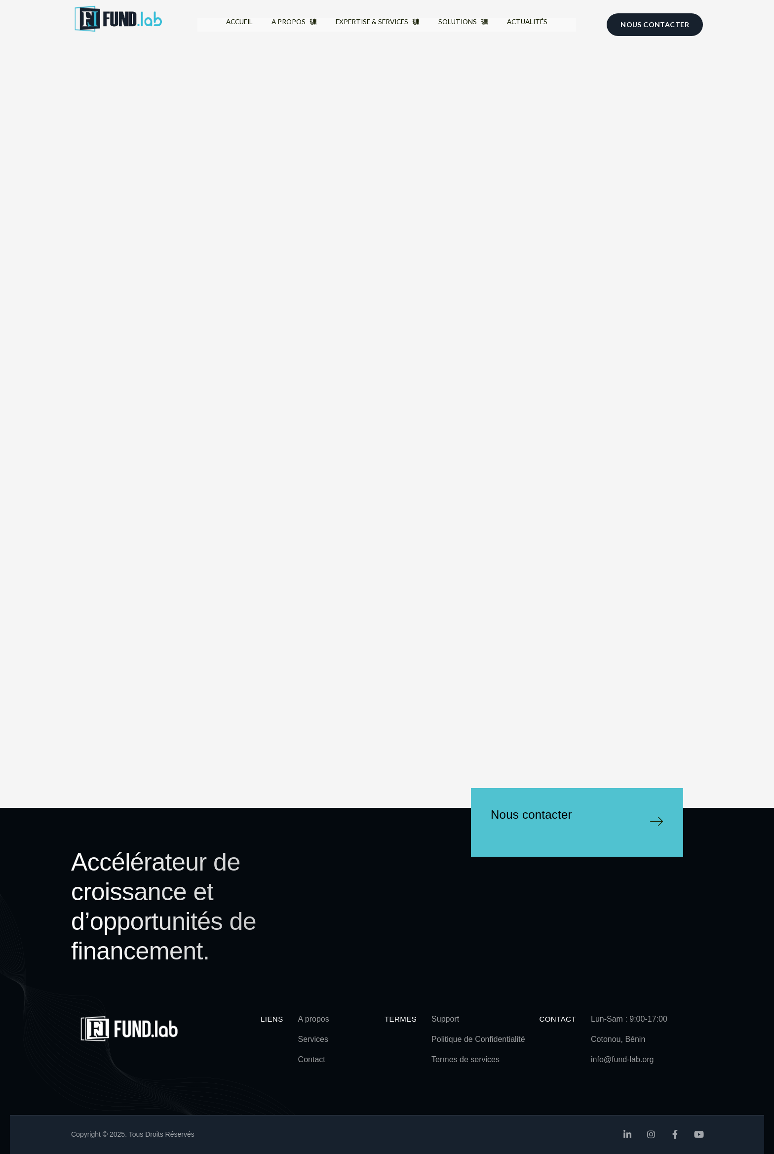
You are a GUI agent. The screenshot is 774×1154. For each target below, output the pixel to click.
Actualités (542, 24)
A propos (286, 24)
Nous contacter (531, 814)
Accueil (224, 24)
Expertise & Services (377, 24)
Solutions (471, 24)
